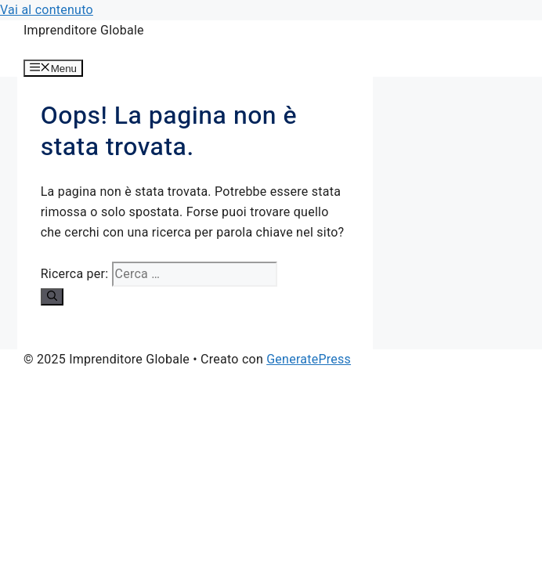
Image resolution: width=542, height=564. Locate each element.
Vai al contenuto (46, 9)
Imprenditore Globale (83, 30)
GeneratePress (308, 359)
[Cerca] (52, 297)
